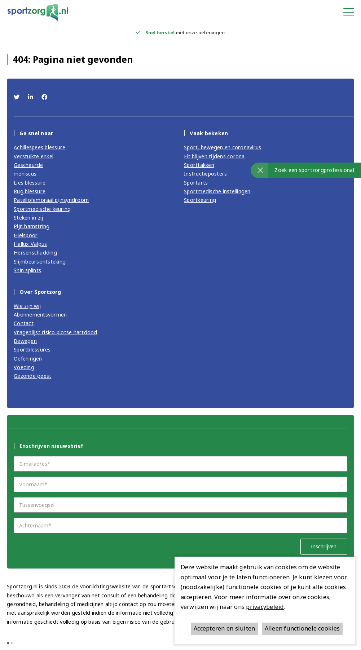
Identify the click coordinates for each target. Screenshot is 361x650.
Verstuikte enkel (33, 156)
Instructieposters (205, 173)
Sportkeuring (200, 199)
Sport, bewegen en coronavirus (222, 147)
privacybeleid (265, 607)
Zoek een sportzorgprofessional (314, 170)
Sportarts (196, 182)
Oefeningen (28, 358)
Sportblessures (32, 349)
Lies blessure (29, 182)
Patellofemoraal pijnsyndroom (51, 199)
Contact (24, 323)
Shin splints (27, 270)
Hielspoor (26, 235)
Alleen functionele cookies (302, 628)
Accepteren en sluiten (224, 628)
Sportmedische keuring (42, 208)
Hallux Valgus (30, 243)
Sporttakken (199, 165)
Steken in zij (28, 217)
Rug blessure (29, 191)
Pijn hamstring (32, 226)
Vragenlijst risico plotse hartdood (55, 332)
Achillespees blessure (39, 147)
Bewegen (25, 340)
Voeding (24, 367)
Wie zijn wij (27, 305)
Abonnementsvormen (40, 314)
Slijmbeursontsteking (40, 261)
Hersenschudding (35, 252)
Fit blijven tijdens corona (214, 156)
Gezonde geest (32, 375)
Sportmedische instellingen (217, 191)
